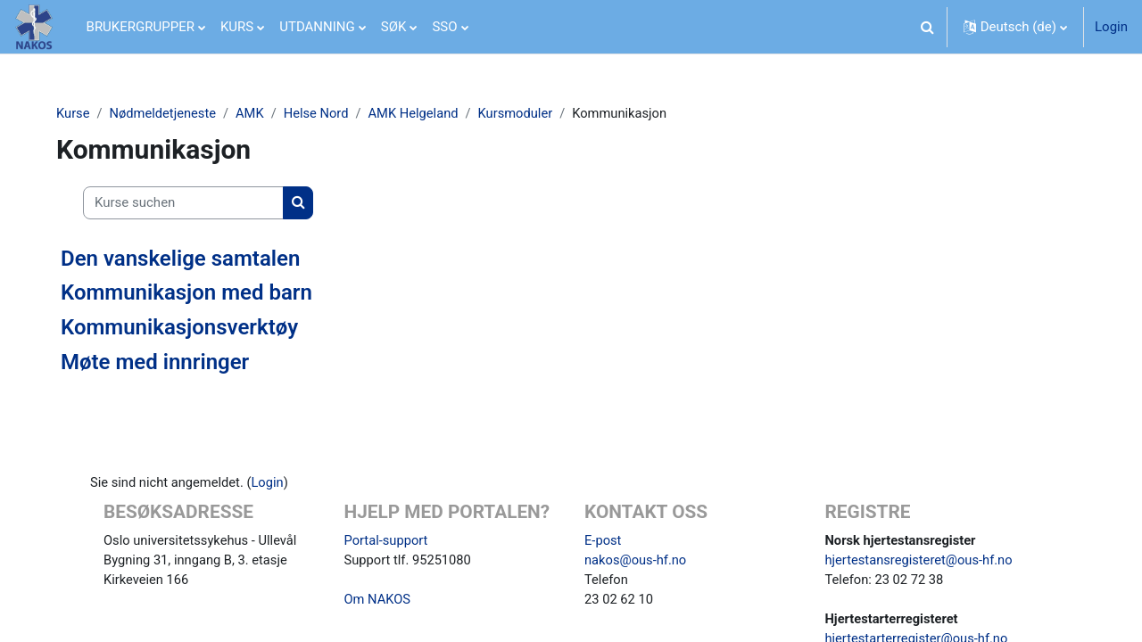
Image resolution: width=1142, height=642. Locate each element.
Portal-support (387, 541)
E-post (603, 541)
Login (1111, 27)
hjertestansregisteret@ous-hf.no (921, 561)
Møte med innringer (162, 362)
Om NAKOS (378, 601)
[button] (928, 27)
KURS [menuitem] (236, 27)
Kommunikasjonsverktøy (186, 328)
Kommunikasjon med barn (193, 293)
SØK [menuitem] (394, 27)
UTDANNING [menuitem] (317, 27)
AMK (260, 113)
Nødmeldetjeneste (172, 113)
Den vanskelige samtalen (187, 258)
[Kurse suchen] (190, 203)
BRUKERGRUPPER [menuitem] (140, 27)
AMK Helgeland (427, 113)
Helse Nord (327, 113)
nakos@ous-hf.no (636, 561)
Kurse (80, 113)
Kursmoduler (530, 113)
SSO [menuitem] (444, 27)
